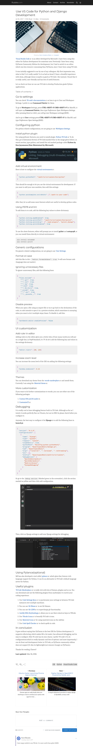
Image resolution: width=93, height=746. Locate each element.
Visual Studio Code (23, 59)
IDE (54, 664)
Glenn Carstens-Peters (45, 55)
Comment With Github (69, 730)
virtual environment (44, 169)
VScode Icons (27, 616)
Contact (55, 2)
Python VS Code (61, 137)
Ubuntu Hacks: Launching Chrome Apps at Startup (31, 674)
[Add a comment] (46, 721)
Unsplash (56, 55)
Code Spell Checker (30, 623)
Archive (62, 2)
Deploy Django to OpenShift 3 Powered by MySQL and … (62, 674)
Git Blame (32, 606)
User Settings (61, 251)
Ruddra (15, 2)
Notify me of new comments (52, 730)
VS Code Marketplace (23, 590)
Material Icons (28, 620)
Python (59, 664)
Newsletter (70, 2)
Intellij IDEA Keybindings (28, 613)
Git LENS (32, 610)
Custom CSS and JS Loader (28, 399)
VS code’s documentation (36, 100)
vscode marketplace (52, 381)
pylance (45, 576)
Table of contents (24, 92)
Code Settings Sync (29, 600)
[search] (77, 2)
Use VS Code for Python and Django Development (41, 13)
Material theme (40, 383)
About (49, 2)
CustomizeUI (24, 402)
